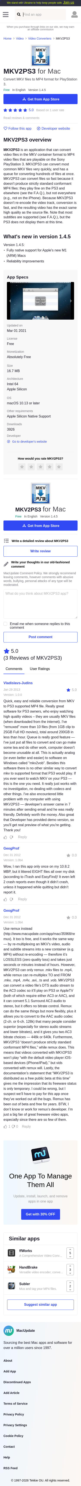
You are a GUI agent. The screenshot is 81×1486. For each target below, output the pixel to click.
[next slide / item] (71, 301)
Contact (9, 1447)
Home (7, 38)
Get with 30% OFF (40, 1214)
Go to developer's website (27, 441)
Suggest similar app (40, 1304)
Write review (40, 551)
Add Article (11, 1393)
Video (20, 38)
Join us (68, 2)
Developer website (53, 128)
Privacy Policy (13, 1414)
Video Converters (39, 38)
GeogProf (11, 848)
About (7, 1361)
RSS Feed (10, 1468)
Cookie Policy (13, 1436)
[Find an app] (18, 14)
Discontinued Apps (17, 1382)
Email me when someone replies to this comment (40, 625)
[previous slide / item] (10, 301)
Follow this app (17, 128)
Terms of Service (15, 1404)
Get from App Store (40, 99)
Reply (22, 837)
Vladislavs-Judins (18, 683)
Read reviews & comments (21, 118)
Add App (9, 1371)
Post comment (40, 637)
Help (6, 1457)
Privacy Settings (15, 1425)
